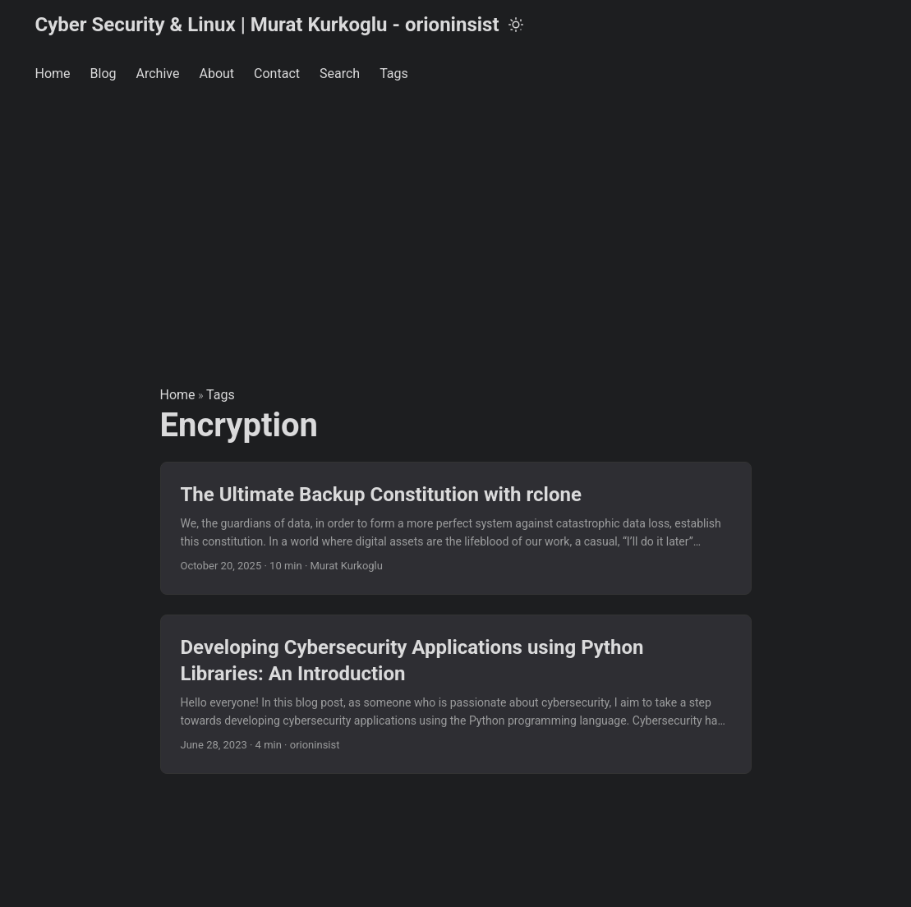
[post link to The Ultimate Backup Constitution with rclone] (456, 529)
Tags (220, 395)
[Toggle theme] (516, 24)
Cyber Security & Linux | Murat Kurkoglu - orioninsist (267, 24)
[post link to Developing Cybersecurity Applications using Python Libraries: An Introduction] (456, 694)
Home (178, 395)
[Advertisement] (455, 222)
